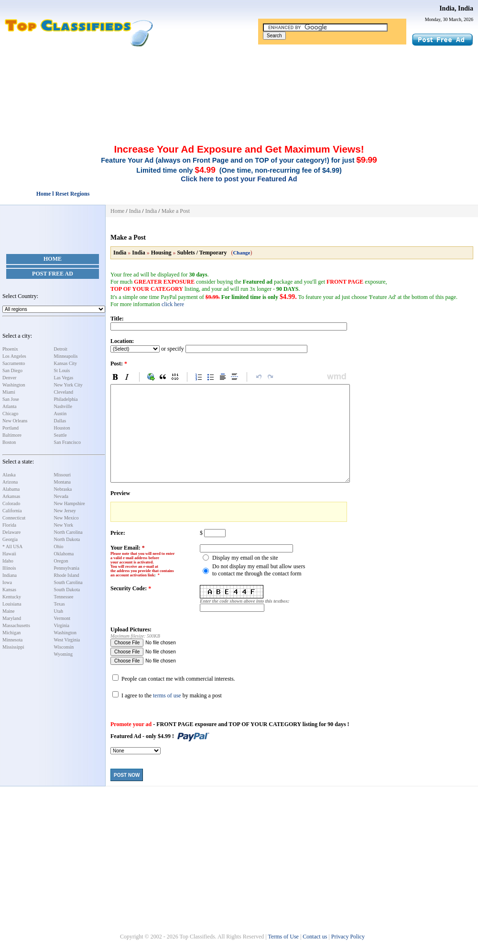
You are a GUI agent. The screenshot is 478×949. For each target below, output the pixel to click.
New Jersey (65, 510)
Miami (8, 392)
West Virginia (67, 639)
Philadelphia (66, 399)
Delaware (11, 532)
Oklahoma (64, 553)
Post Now (127, 775)
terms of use (167, 695)
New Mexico (66, 517)
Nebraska (63, 489)
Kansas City (65, 363)
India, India (456, 8)
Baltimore (12, 435)
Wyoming (63, 654)
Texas (59, 604)
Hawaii (9, 553)
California (12, 510)
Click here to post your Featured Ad (239, 179)
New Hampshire (69, 503)
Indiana (9, 575)
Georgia (10, 539)
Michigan (11, 632)
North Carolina (68, 532)
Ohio (59, 546)
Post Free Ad (52, 273)
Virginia (62, 625)
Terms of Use (283, 936)
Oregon (61, 560)
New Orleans (14, 420)
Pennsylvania (66, 568)
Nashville (63, 406)
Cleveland (64, 392)
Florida (9, 525)
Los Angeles (14, 356)
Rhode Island (66, 575)
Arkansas (11, 496)
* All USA (12, 546)
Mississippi (13, 647)
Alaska (9, 474)
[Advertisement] (239, 73)
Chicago (10, 413)
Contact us (315, 936)
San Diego (12, 370)
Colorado (11, 503)
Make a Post (176, 211)
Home (52, 258)
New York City (68, 384)
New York (64, 525)
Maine (8, 611)
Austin (60, 413)
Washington (13, 384)
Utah (58, 611)
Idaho (7, 560)
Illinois (9, 568)
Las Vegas (64, 377)
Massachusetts (16, 625)
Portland (10, 427)
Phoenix (10, 349)
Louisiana (11, 604)
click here (173, 304)
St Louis (62, 370)
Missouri (62, 474)
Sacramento (13, 363)
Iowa (7, 582)
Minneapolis (66, 356)
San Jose (10, 399)
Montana (62, 482)
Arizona (10, 482)
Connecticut (13, 517)
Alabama (11, 489)
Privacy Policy (348, 936)
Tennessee (64, 596)
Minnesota (12, 639)
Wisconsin (64, 647)
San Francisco (67, 442)
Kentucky (11, 596)
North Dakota (67, 539)
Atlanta (9, 406)
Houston (62, 427)
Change (241, 252)
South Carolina (68, 582)
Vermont (62, 618)
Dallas (60, 420)
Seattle (60, 435)
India (135, 211)
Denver (9, 377)
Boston (9, 442)
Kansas (9, 589)
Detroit (60, 349)
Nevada (61, 496)
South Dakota (67, 589)
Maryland (11, 618)
